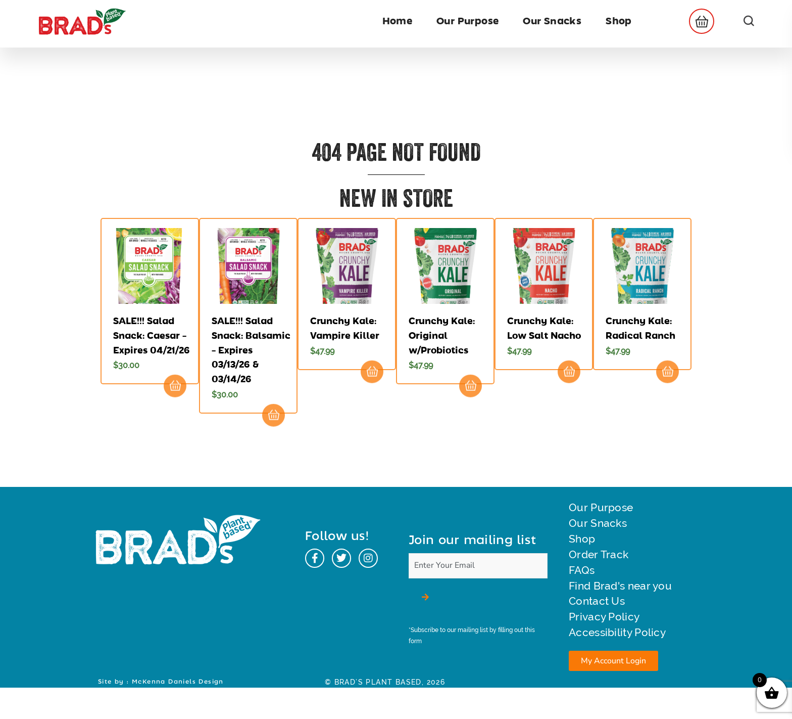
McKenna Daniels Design (178, 713)
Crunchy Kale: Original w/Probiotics (442, 335)
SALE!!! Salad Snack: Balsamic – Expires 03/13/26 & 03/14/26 (251, 350)
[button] (698, 21)
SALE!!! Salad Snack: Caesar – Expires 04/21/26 (151, 335)
